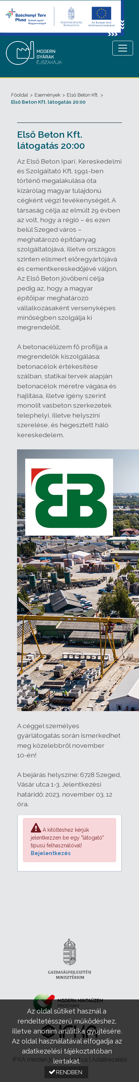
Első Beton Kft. (83, 95)
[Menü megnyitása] (122, 48)
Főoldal (19, 95)
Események (47, 95)
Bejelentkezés (50, 853)
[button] (66, 1072)
